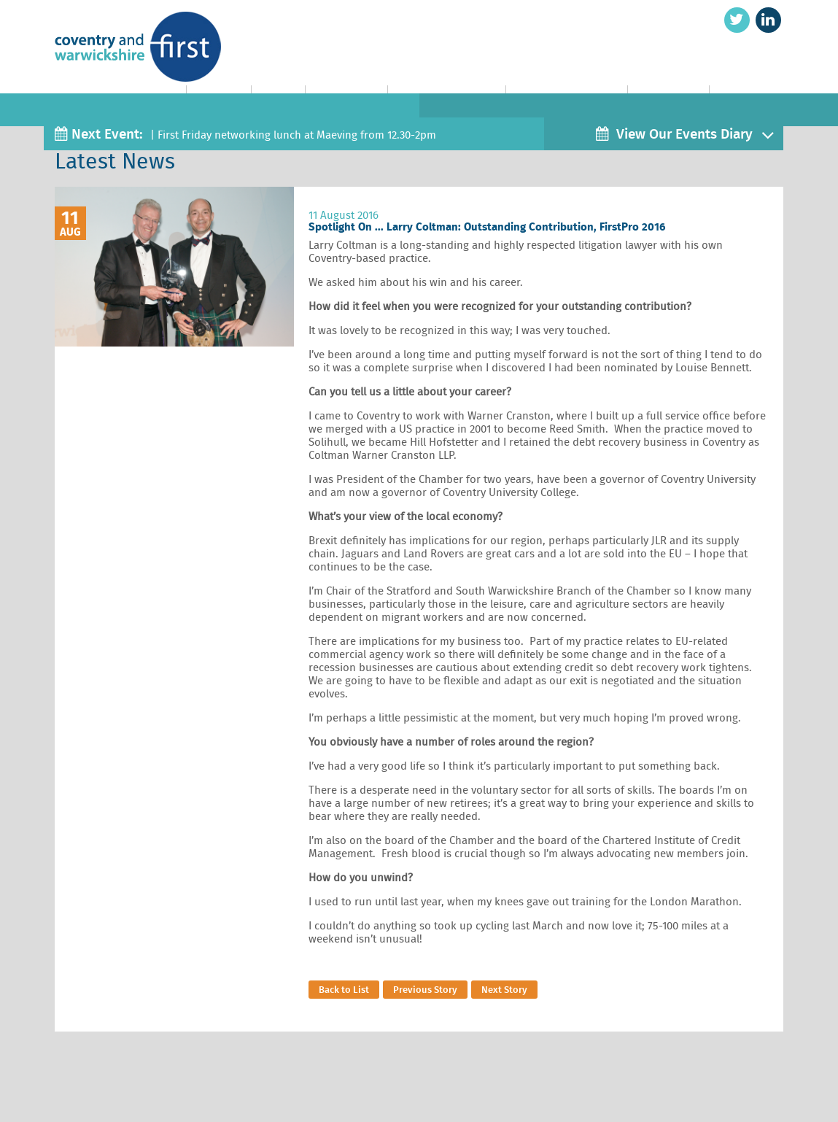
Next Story (504, 990)
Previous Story (425, 990)
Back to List (344, 990)
